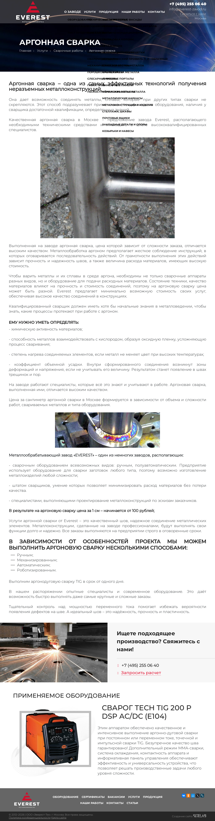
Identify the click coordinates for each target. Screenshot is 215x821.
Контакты (156, 11)
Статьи (132, 803)
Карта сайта (58, 817)
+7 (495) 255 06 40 (187, 4)
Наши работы (133, 11)
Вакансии (116, 797)
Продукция (108, 11)
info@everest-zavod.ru (187, 9)
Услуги (90, 11)
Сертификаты (93, 797)
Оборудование (66, 797)
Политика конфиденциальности (30, 817)
